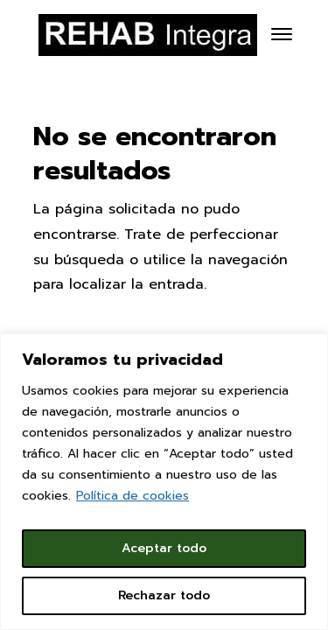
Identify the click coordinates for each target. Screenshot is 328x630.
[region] (164, 481)
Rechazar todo (164, 595)
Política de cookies (132, 495)
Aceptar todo (164, 548)
